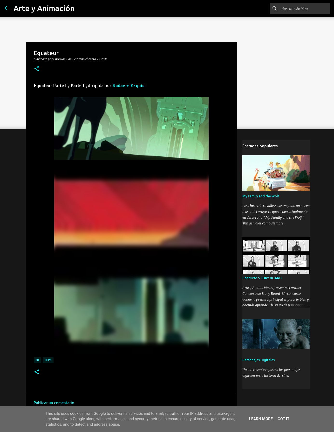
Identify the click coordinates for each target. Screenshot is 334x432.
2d (37, 360)
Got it (283, 419)
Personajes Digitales (258, 360)
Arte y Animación (44, 8)
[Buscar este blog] (304, 8)
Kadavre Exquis (128, 85)
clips (48, 360)
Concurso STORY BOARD (262, 278)
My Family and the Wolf (260, 196)
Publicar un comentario (54, 403)
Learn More (261, 419)
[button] (37, 69)
